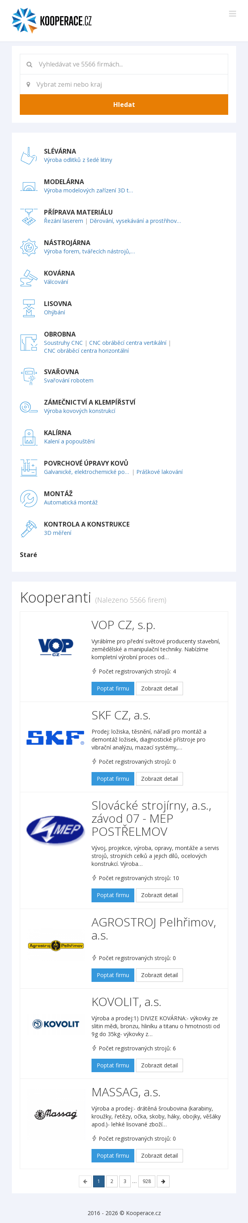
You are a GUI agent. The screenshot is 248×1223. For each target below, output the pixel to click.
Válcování (56, 281)
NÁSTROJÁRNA (67, 242)
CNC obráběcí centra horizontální (86, 350)
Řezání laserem (63, 220)
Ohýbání (54, 312)
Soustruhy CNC (63, 342)
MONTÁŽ (58, 493)
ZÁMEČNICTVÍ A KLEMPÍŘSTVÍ (89, 402)
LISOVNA (58, 303)
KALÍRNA (57, 432)
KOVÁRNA (59, 273)
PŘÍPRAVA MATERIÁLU (78, 212)
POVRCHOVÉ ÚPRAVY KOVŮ (86, 463)
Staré (28, 554)
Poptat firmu (113, 688)
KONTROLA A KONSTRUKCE (87, 524)
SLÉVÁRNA (60, 151)
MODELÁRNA (64, 181)
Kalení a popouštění (69, 441)
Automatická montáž (71, 502)
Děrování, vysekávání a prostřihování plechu (136, 220)
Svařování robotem (68, 380)
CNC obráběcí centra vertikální (127, 342)
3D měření (57, 532)
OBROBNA (60, 334)
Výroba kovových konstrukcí (79, 411)
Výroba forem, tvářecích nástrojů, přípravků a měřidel (90, 251)
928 (147, 1181)
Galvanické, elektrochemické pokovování (87, 472)
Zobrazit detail (159, 688)
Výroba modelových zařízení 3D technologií (90, 190)
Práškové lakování (159, 472)
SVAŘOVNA (61, 371)
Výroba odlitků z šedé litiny (78, 160)
